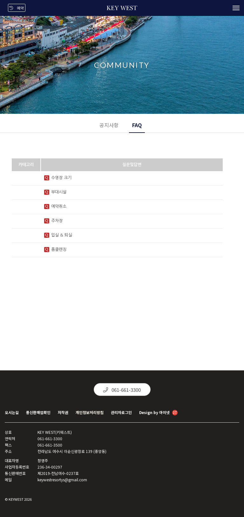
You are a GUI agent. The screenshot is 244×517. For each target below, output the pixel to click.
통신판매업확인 (38, 412)
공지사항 (109, 125)
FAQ (137, 125)
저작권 (63, 412)
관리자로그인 (121, 412)
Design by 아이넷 (158, 413)
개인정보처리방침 (90, 412)
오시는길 (12, 412)
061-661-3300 (122, 389)
